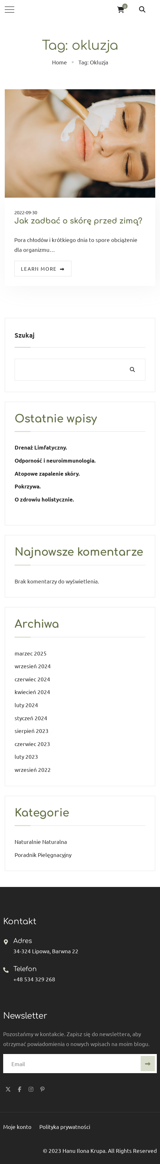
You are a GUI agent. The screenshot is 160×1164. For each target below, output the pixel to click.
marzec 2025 (31, 653)
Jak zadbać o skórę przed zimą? (78, 221)
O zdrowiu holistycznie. (44, 499)
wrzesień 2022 (33, 769)
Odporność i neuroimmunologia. (55, 460)
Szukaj (25, 335)
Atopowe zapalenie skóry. (48, 473)
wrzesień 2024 (33, 666)
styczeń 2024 (31, 717)
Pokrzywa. (28, 486)
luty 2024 (26, 704)
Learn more (43, 269)
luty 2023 (26, 756)
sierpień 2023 (32, 730)
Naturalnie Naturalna (41, 841)
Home (59, 62)
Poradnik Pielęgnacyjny (43, 854)
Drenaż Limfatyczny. (41, 447)
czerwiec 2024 (32, 679)
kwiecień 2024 (32, 691)
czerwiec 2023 (32, 743)
